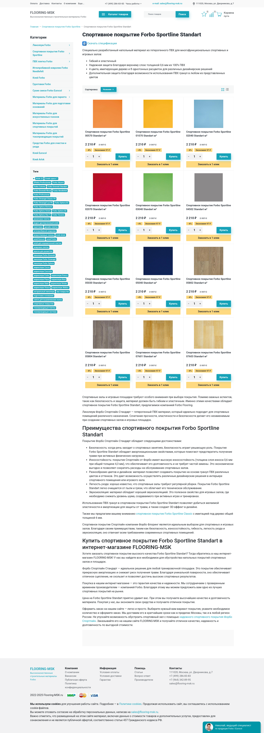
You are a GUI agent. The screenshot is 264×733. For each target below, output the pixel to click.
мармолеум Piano (41, 279)
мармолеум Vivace (42, 288)
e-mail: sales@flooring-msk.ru (167, 3)
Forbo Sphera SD (60, 211)
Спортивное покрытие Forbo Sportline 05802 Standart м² (208, 280)
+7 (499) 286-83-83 (114, 3)
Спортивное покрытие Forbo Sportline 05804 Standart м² (107, 354)
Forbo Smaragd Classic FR (45, 199)
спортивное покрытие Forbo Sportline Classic (164, 513)
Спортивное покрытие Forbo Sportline (61, 26)
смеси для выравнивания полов (48, 300)
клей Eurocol (39, 239)
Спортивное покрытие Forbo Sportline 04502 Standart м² (208, 207)
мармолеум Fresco (59, 275)
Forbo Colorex (39, 187)
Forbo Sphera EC (62, 203)
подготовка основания (43, 296)
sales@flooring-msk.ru (182, 683)
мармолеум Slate (41, 283)
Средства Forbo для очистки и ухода (49, 145)
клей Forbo (51, 239)
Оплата (34, 3)
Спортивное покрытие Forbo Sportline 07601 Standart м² (158, 354)
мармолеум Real (58, 279)
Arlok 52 (39, 178)
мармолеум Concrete (43, 271)
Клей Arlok (38, 159)
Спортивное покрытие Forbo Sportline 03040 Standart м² (158, 207)
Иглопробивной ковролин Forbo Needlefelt (50, 69)
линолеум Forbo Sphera (44, 263)
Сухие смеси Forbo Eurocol (52, 90)
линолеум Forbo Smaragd (44, 259)
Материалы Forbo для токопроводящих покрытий (48, 135)
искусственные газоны (44, 235)
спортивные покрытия (44, 304)
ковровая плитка (41, 247)
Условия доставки (110, 675)
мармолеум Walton (60, 288)
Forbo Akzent (58, 182)
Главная (34, 26)
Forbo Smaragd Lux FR (43, 203)
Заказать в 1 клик (107, 164)
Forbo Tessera (58, 215)
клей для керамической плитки (47, 243)
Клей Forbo (39, 77)
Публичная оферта (76, 679)
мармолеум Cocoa (42, 267)
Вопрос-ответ (143, 675)
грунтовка (38, 227)
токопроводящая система (45, 312)
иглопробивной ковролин (45, 231)
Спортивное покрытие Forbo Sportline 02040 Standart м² (208, 133)
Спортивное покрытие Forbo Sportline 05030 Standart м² (107, 280)
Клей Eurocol (40, 153)
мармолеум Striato (59, 283)
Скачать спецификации (102, 43)
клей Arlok (60, 235)
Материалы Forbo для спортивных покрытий (45, 125)
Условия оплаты (109, 672)
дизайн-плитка (51, 227)
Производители (144, 679)
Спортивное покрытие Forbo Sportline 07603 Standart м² (208, 354)
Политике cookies (130, 704)
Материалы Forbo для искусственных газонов (46, 115)
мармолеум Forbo (41, 275)
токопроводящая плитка (44, 308)
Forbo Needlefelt (60, 191)
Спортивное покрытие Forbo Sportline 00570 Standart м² (107, 133)
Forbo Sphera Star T (42, 215)
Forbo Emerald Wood (42, 191)
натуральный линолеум (44, 292)
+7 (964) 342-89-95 (180, 679)
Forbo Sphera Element (43, 207)
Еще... (81, 3)
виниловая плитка (42, 219)
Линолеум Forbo (52, 45)
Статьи (139, 672)
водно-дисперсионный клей (46, 223)
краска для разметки (43, 251)
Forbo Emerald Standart (57, 187)
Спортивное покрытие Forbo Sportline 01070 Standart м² (158, 133)
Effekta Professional (42, 182)
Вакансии (70, 675)
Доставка (45, 3)
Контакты (57, 3)
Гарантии (105, 679)
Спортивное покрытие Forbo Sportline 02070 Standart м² (107, 207)
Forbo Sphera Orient (42, 211)
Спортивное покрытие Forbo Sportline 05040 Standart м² (158, 280)
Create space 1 (51, 178)
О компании (70, 3)
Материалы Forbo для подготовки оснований (51, 105)
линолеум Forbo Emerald (44, 255)
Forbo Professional (41, 195)
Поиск (182, 14)
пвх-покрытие (63, 292)
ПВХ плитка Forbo (52, 61)
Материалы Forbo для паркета (52, 97)
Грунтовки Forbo (42, 84)
